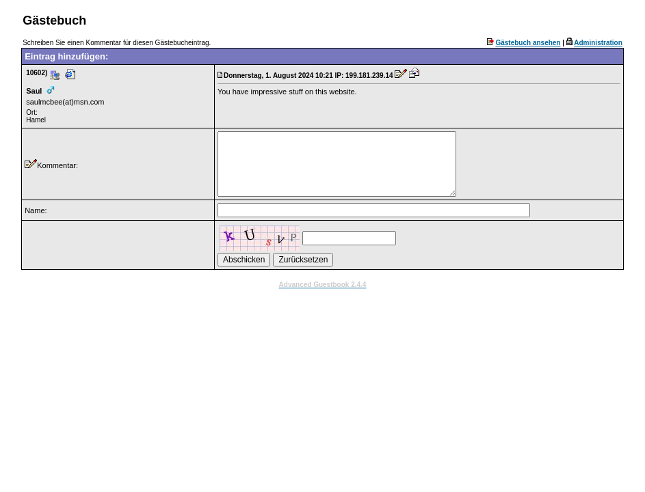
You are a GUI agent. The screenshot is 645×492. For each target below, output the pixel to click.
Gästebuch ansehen (527, 42)
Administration (598, 42)
